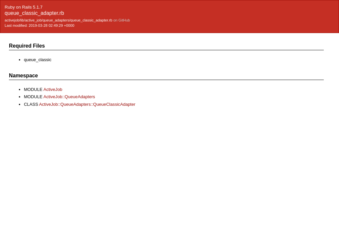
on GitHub (121, 20)
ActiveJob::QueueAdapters (69, 96)
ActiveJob (52, 89)
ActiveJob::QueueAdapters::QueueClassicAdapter (87, 104)
